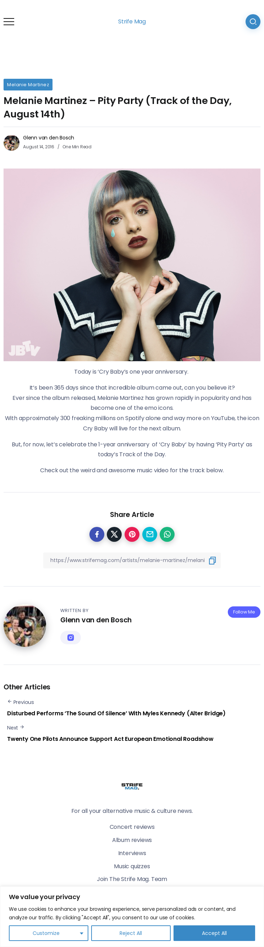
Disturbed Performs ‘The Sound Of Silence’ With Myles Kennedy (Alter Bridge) (116, 713)
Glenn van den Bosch (48, 137)
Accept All (214, 933)
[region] (132, 916)
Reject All (131, 933)
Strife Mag (132, 21)
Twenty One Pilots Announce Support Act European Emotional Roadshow (110, 739)
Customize (46, 933)
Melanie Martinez (28, 85)
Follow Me (244, 612)
